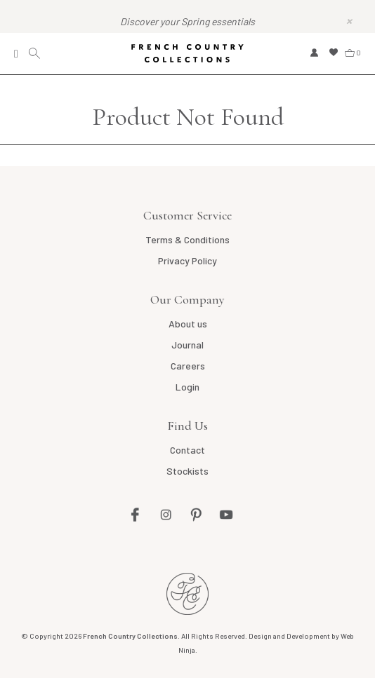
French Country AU (187, 594)
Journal (187, 345)
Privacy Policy (187, 260)
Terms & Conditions (187, 239)
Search (36, 54)
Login (187, 387)
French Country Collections (187, 53)
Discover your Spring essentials (187, 21)
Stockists (187, 471)
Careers (188, 366)
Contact (187, 450)
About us (188, 324)
